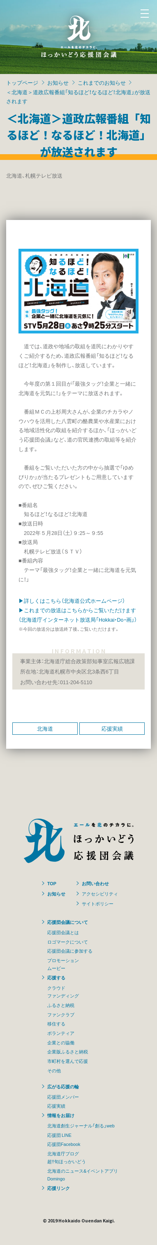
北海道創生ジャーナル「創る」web (81, 1125)
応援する (56, 977)
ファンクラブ (60, 1014)
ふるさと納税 (60, 1005)
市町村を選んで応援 (67, 1061)
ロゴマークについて (67, 941)
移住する (56, 1023)
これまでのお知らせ (102, 82)
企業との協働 (60, 1042)
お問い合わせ (95, 883)
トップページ (22, 82)
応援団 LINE (59, 1135)
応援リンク (58, 1188)
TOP (51, 883)
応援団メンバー (63, 1096)
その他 (54, 1070)
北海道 (45, 728)
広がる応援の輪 (63, 1086)
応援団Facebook (63, 1144)
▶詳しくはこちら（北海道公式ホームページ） (71, 600)
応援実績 (112, 728)
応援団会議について (67, 922)
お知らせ (58, 82)
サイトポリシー (97, 903)
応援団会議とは (63, 932)
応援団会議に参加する (69, 950)
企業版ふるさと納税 (67, 1051)
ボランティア (60, 1033)
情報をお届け (60, 1115)
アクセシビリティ (100, 893)
